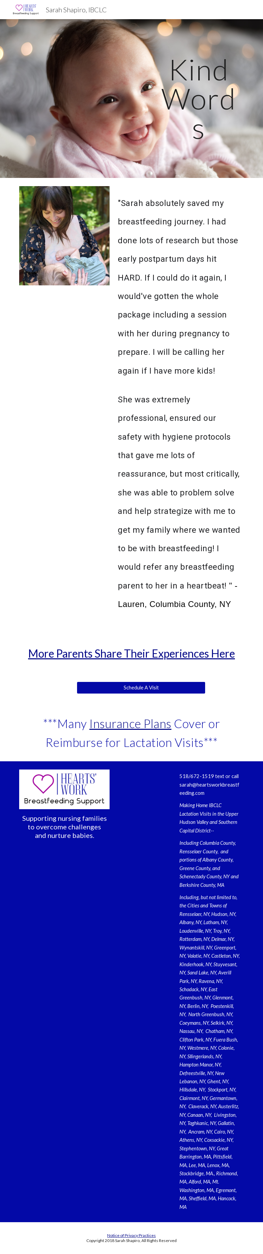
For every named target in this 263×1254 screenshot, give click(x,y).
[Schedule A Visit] (141, 688)
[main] (198, 98)
